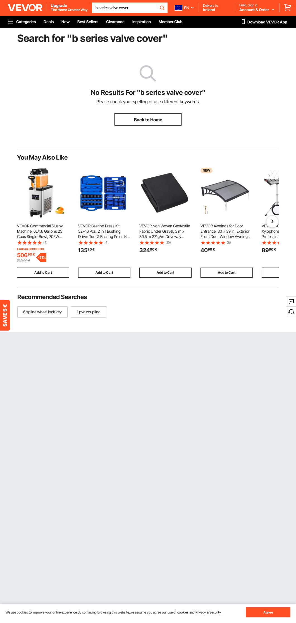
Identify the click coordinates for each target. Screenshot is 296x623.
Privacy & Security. (208, 612)
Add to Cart (43, 272)
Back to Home (148, 119)
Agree (268, 612)
